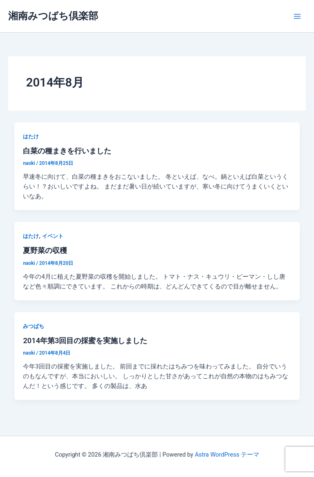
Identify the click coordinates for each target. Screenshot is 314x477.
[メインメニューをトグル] (297, 16)
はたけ (31, 136)
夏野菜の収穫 (45, 250)
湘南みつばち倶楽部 (53, 16)
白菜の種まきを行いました (67, 150)
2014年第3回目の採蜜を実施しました (85, 340)
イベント (52, 236)
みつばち (33, 326)
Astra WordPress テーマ (227, 454)
